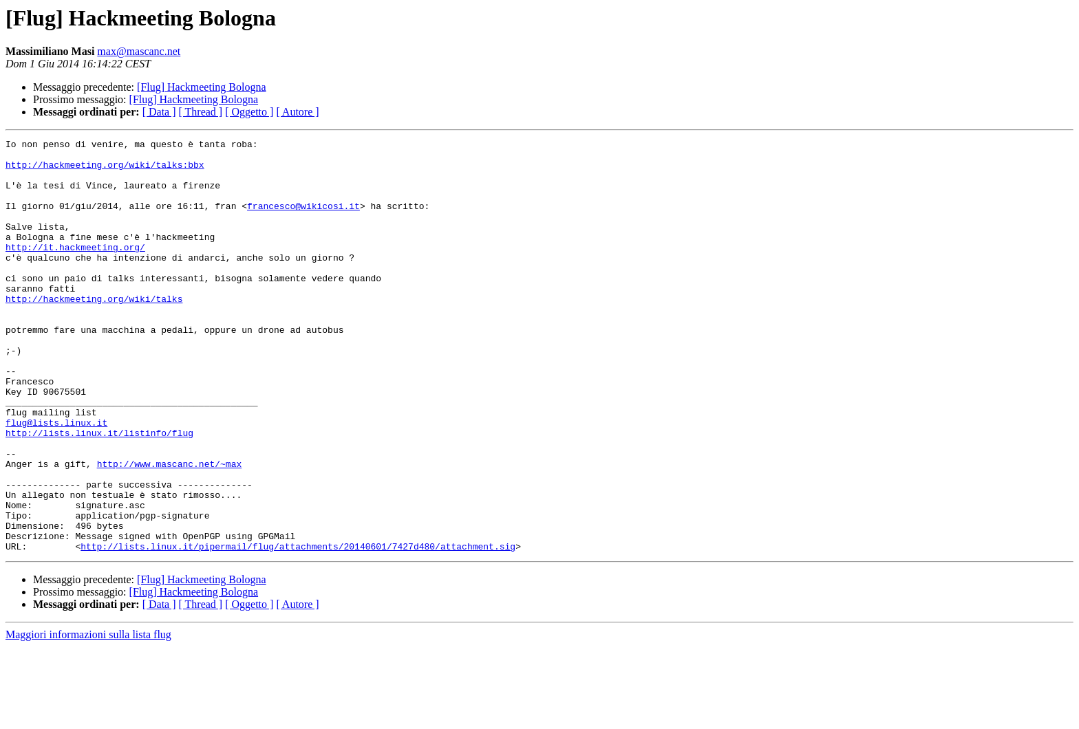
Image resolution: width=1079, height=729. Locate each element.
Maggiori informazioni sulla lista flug (88, 717)
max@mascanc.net (138, 51)
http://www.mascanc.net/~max (169, 529)
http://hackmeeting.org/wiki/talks (94, 331)
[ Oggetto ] (249, 112)
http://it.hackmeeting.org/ (75, 269)
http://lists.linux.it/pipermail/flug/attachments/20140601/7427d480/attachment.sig (298, 628)
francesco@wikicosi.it (303, 220)
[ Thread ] (201, 112)
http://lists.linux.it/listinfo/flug (99, 492)
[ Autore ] (297, 112)
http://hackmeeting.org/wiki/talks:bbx (105, 170)
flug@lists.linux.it (56, 480)
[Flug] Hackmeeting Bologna (201, 87)
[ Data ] (159, 112)
